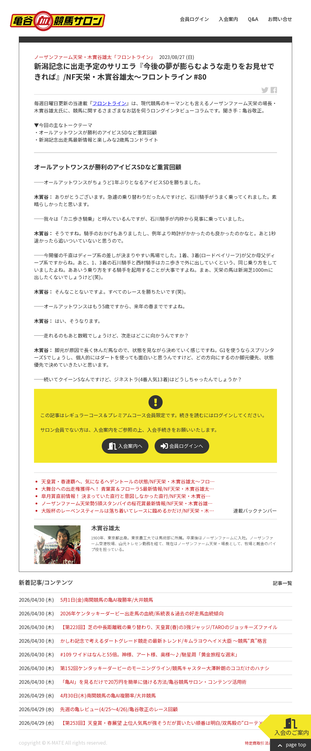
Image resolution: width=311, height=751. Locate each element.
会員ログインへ (182, 446)
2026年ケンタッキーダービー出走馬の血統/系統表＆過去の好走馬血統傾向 (142, 613)
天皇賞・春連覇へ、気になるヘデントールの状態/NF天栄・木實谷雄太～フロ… (128, 481)
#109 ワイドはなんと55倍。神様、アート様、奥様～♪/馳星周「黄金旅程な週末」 (150, 654)
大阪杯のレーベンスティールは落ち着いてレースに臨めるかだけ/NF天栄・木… (127, 510)
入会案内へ (125, 446)
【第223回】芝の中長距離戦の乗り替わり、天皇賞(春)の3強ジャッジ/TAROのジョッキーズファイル (169, 627)
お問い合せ (280, 18)
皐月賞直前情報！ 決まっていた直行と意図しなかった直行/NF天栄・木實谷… (125, 496)
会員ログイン (194, 18)
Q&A (253, 18)
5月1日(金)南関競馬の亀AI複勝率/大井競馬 (106, 599)
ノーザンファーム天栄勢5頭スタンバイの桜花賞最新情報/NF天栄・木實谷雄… (127, 503)
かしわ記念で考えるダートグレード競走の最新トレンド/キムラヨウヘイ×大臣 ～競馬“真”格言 (163, 640)
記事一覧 (282, 583)
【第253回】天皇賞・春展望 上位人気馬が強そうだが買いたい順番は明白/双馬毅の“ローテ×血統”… (170, 722)
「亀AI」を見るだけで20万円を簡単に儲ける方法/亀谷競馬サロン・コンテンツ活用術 (153, 681)
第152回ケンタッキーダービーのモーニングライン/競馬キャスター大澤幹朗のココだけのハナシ (164, 668)
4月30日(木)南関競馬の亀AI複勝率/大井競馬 (108, 695)
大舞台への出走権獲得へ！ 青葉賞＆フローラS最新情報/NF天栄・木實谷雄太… (127, 488)
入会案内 (228, 18)
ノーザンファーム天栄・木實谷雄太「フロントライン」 (95, 57)
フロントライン (109, 103)
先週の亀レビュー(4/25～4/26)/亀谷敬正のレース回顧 (119, 709)
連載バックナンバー (255, 510)
